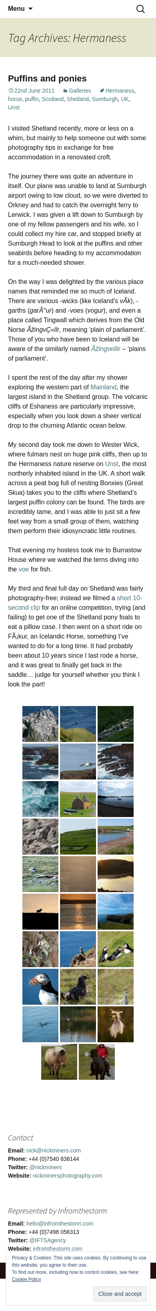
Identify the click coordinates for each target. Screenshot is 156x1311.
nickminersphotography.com (67, 1175)
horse (15, 99)
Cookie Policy (26, 1279)
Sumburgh (105, 99)
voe (24, 569)
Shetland (78, 99)
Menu (16, 8)
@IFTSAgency (47, 1240)
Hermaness (120, 90)
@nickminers (45, 1167)
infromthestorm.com (57, 1249)
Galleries (80, 90)
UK (124, 99)
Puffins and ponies (47, 78)
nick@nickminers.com (53, 1150)
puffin (32, 99)
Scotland (53, 99)
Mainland (103, 387)
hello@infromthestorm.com (60, 1223)
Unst (14, 107)
